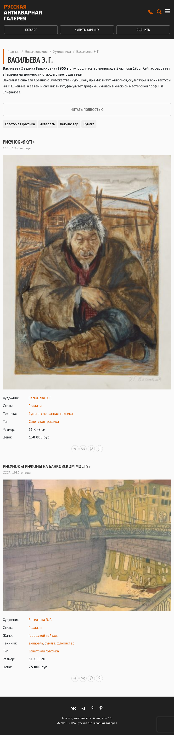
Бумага (89, 124)
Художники (62, 51)
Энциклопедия (36, 51)
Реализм (35, 405)
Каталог (31, 30)
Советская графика (20, 124)
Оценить (143, 30)
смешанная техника (57, 413)
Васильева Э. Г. (40, 398)
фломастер (65, 643)
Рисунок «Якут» (18, 142)
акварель (36, 643)
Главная (13, 51)
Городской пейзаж (43, 635)
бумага (34, 413)
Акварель (47, 124)
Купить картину (87, 30)
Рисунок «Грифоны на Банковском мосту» (46, 466)
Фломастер (69, 124)
